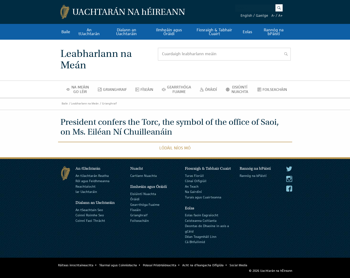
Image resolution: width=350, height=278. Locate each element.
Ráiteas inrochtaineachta (75, 265)
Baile (65, 31)
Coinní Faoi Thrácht (90, 220)
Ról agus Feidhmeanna (92, 181)
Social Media (238, 265)
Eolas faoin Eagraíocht (201, 215)
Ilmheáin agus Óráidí (169, 31)
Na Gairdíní (193, 192)
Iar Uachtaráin (86, 192)
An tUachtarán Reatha (92, 176)
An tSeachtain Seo (89, 210)
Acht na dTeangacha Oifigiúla (203, 265)
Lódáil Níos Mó (175, 148)
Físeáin (145, 90)
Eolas (247, 31)
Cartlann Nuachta (143, 176)
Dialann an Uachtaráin (126, 31)
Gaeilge (262, 15)
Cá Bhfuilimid (195, 242)
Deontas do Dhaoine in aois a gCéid (207, 228)
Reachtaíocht (85, 186)
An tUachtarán (89, 31)
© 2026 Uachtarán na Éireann (270, 271)
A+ (280, 15)
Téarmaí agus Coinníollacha (118, 265)
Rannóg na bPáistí (274, 31)
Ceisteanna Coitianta (200, 220)
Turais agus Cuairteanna (203, 197)
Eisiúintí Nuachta (239, 89)
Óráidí (209, 90)
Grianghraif (113, 90)
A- (273, 15)
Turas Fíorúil (194, 176)
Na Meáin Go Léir (79, 89)
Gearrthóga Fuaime (178, 89)
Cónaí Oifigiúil (195, 181)
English (246, 15)
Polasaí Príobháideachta (159, 265)
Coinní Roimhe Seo (89, 215)
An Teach (192, 186)
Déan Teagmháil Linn (200, 236)
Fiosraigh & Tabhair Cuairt (214, 31)
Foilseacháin (274, 90)
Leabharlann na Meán (85, 103)
